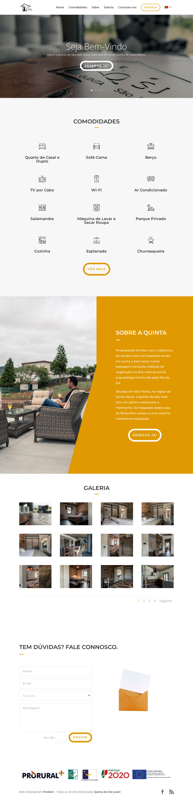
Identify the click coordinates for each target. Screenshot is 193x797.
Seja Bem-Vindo (96, 46)
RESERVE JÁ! (96, 66)
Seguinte (165, 601)
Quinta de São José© (107, 792)
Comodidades (78, 7)
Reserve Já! (145, 435)
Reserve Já (150, 7)
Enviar (80, 737)
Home (60, 7)
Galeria (109, 7)
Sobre (95, 7)
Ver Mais (96, 269)
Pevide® (48, 792)
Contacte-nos (127, 7)
